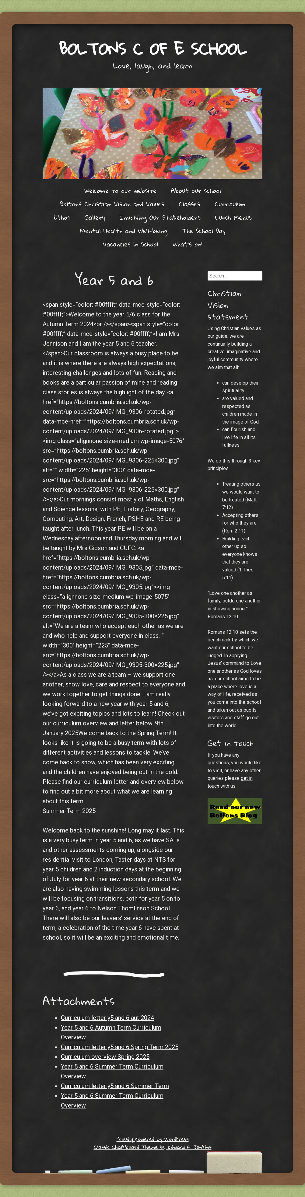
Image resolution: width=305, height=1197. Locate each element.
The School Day (203, 230)
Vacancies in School (130, 244)
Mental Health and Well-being (123, 230)
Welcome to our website (120, 190)
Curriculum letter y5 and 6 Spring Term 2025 (119, 1047)
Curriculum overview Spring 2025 (105, 1056)
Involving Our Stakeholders (160, 217)
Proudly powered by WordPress (153, 1139)
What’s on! (187, 244)
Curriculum (230, 204)
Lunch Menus (233, 217)
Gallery (95, 217)
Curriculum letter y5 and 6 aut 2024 (107, 1017)
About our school (196, 190)
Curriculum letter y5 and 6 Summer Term (115, 1086)
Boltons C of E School (153, 48)
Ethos (62, 217)
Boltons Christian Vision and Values (112, 204)
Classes (189, 204)
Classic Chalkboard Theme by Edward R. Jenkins (153, 1147)
